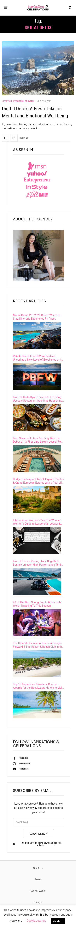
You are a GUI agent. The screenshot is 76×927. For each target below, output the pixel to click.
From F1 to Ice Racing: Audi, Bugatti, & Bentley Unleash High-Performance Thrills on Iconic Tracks (38, 563)
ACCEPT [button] (58, 920)
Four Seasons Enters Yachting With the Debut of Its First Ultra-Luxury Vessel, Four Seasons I (38, 440)
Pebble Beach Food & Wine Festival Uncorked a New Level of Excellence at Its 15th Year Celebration (38, 358)
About (38, 868)
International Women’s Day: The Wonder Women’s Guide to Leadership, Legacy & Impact (37, 522)
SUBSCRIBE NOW (39, 833)
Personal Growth (23, 101)
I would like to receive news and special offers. (40, 844)
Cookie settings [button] (36, 920)
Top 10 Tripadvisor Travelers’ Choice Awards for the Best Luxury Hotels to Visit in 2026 (38, 686)
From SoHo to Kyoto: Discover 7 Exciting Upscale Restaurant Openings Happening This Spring (37, 399)
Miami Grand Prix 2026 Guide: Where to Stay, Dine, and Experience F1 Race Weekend (36, 317)
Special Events (38, 890)
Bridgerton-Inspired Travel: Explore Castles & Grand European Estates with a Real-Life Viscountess (38, 481)
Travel (38, 879)
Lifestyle (7, 101)
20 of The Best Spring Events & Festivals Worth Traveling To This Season (37, 604)
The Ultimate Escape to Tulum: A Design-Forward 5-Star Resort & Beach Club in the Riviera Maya (38, 645)
